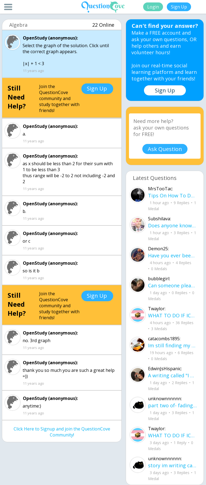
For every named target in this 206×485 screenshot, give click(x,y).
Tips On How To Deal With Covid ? (172, 195)
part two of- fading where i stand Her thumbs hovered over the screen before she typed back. (172, 405)
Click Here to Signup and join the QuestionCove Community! (62, 432)
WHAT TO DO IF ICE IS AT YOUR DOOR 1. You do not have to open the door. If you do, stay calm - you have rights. (172, 315)
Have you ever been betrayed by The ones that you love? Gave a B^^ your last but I (172, 255)
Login (153, 7)
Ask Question (165, 149)
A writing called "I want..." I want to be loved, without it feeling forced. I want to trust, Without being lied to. (172, 375)
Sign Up (179, 7)
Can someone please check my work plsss (172, 285)
